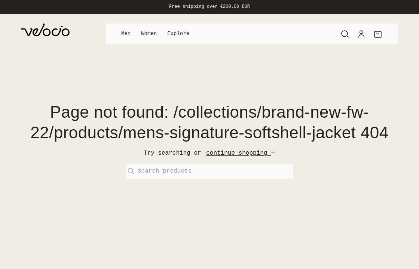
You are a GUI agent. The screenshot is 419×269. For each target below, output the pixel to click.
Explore (178, 33)
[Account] (361, 34)
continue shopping (240, 153)
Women (149, 33)
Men (126, 33)
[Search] (345, 34)
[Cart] (378, 34)
